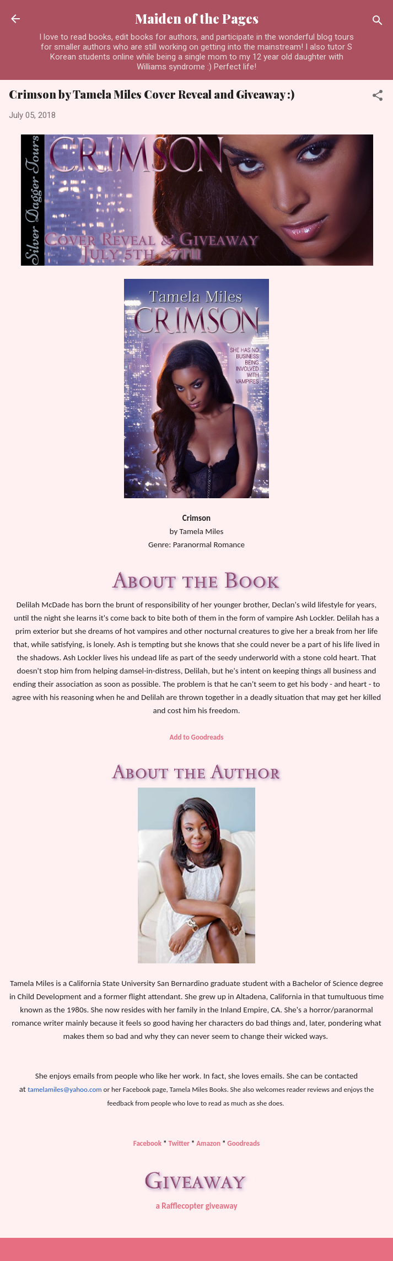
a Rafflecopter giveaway (196, 1206)
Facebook (147, 1143)
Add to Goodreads (197, 737)
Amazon (208, 1143)
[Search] (377, 22)
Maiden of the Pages (197, 18)
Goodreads (243, 1143)
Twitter (178, 1143)
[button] (377, 97)
